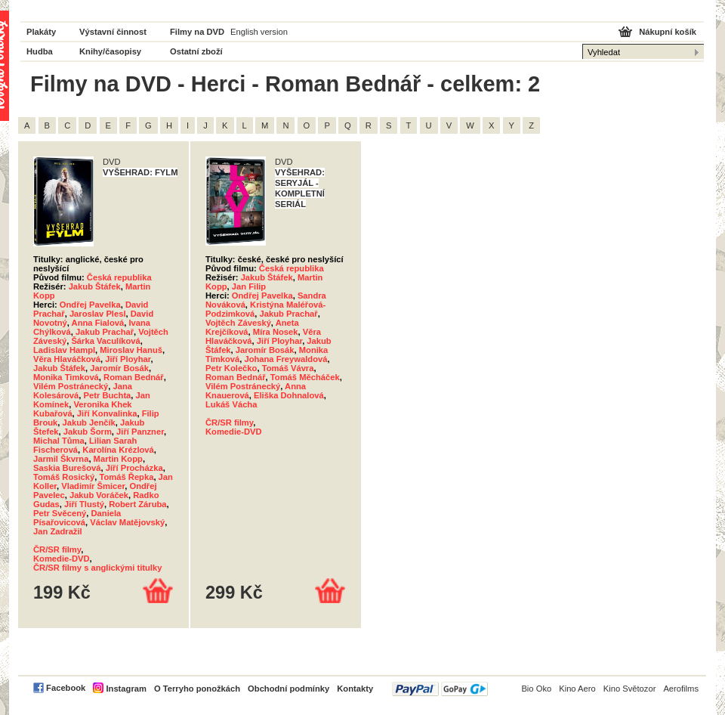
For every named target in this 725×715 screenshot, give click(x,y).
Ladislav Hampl (64, 349)
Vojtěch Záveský (238, 322)
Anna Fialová (98, 322)
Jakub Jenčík (89, 422)
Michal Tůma (59, 440)
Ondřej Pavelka (90, 304)
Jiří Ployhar (127, 359)
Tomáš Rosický (63, 476)
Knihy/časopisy (110, 51)
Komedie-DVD (61, 558)
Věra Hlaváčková (66, 359)
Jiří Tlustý (84, 504)
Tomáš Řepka (126, 476)
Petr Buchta (107, 395)
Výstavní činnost (113, 31)
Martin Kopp (118, 458)
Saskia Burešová (67, 467)
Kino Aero (577, 688)
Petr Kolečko (231, 368)
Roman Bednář (133, 377)
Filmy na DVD (197, 31)
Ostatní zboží (196, 51)
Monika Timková (66, 377)
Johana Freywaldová (285, 359)
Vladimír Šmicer (93, 486)
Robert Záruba (137, 504)
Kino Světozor (629, 688)
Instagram (126, 688)
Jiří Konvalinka (107, 413)
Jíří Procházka (134, 467)
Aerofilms (681, 688)
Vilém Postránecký (70, 386)
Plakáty (41, 31)
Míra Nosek (275, 331)
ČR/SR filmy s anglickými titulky (97, 567)
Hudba (39, 51)
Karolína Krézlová (118, 449)
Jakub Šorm (87, 431)
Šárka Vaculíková (105, 340)
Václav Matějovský (127, 522)
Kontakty (355, 688)
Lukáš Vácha (231, 404)
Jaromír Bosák (119, 368)
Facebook (65, 687)
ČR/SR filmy (57, 549)
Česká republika (119, 277)
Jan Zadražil (57, 531)
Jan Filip (249, 286)
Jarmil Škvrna (60, 458)
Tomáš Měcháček (305, 377)
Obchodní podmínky (288, 688)
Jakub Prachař (105, 331)
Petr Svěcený (59, 513)
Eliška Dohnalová (289, 395)
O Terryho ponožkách (197, 688)
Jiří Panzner (140, 431)
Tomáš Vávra (288, 368)
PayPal (440, 689)
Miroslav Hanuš (131, 349)
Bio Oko (536, 688)
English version (259, 31)
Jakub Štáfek (95, 286)
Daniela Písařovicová (77, 518)
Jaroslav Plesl (97, 313)
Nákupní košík (667, 31)
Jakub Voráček (98, 495)
